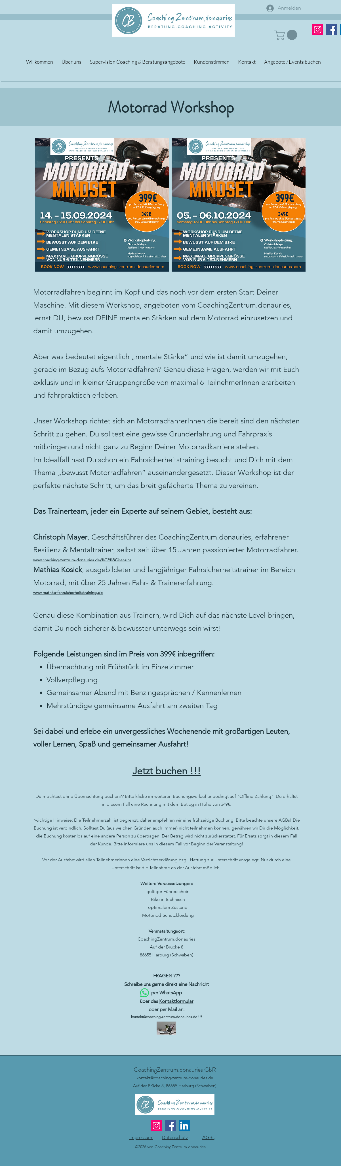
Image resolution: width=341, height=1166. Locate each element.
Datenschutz (175, 1137)
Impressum (141, 1137)
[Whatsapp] (144, 992)
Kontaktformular (176, 1001)
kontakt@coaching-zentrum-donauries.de (164, 1017)
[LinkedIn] (184, 1125)
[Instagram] (156, 1125)
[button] (287, 35)
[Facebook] (331, 29)
